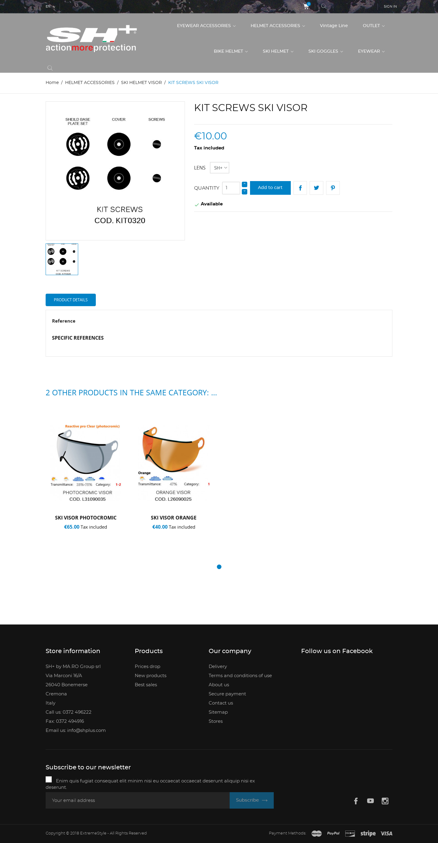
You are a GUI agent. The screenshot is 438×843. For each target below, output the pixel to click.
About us (219, 685)
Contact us (221, 703)
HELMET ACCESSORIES (276, 26)
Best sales (146, 685)
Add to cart (270, 188)
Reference (63, 321)
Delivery (218, 666)
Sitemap (218, 712)
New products (150, 675)
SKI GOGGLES (323, 51)
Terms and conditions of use (240, 675)
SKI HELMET (276, 51)
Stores (216, 721)
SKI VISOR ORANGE (173, 517)
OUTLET (372, 26)
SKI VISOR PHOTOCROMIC (85, 517)
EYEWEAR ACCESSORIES (204, 26)
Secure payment (227, 694)
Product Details (71, 300)
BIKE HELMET (229, 51)
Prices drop (147, 666)
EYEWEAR (369, 51)
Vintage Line (334, 26)
